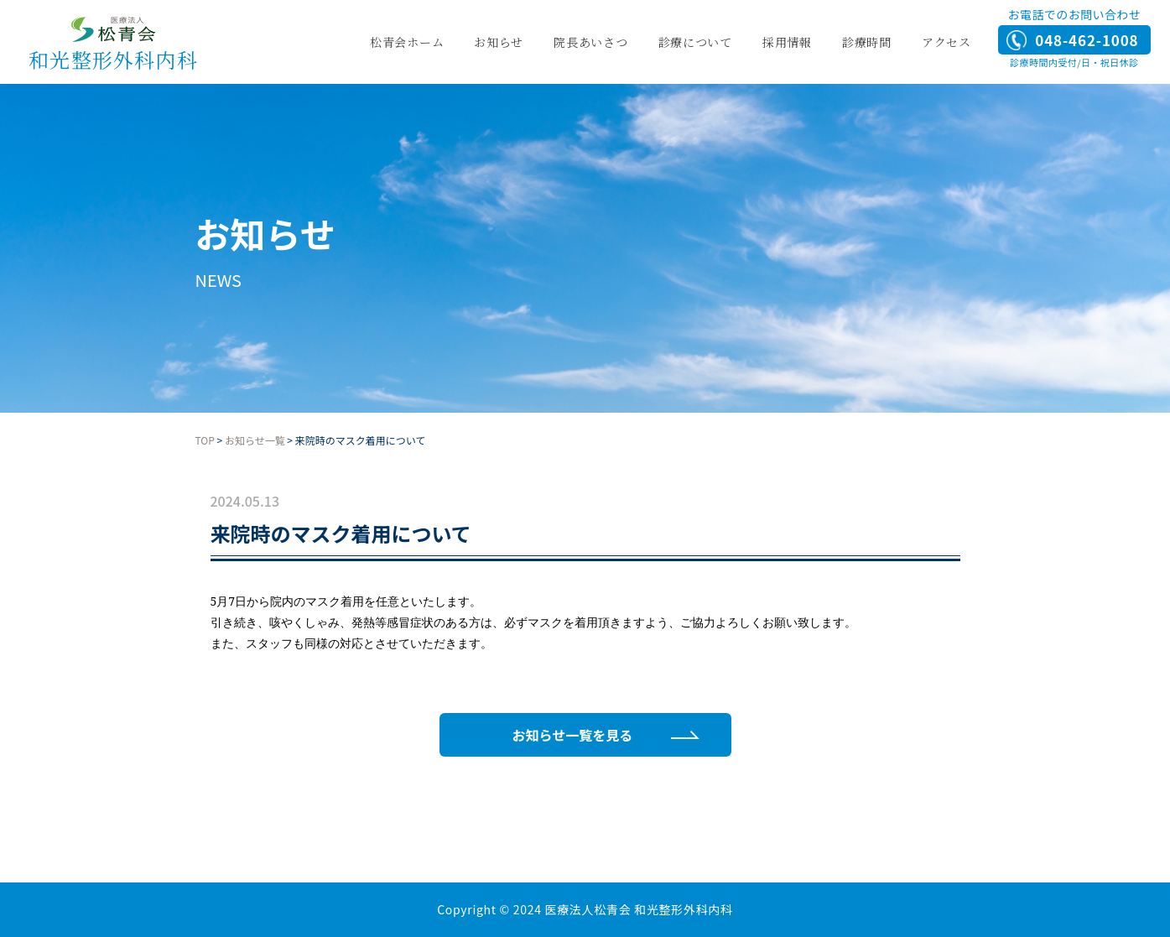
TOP (205, 440)
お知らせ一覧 (255, 440)
